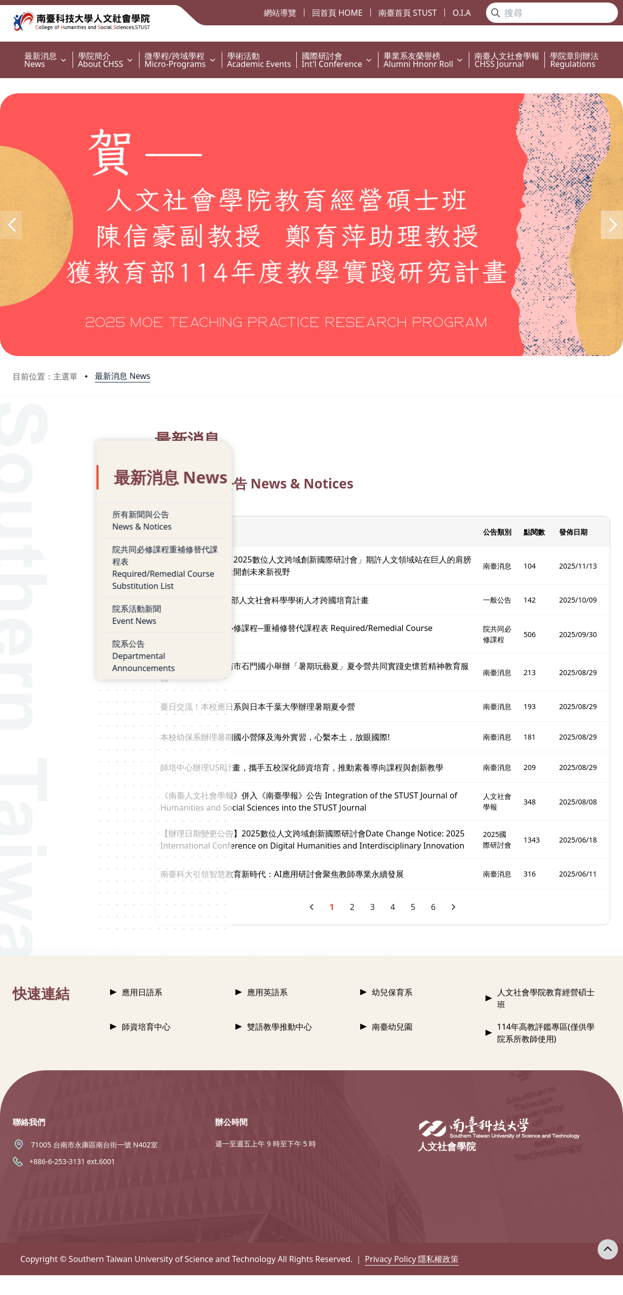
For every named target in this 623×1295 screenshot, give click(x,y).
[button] (11, 225)
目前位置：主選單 (45, 376)
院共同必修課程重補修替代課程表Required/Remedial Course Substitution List (89, 548)
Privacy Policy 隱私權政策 (412, 1278)
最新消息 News (122, 375)
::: (2, 50)
